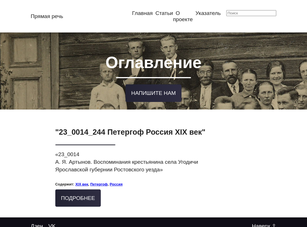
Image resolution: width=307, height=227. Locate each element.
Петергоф (99, 183)
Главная (142, 13)
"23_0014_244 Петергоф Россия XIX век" (130, 131)
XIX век (81, 183)
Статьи (164, 13)
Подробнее (78, 197)
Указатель (208, 13)
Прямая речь (47, 16)
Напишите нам (153, 92)
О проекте (183, 16)
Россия (116, 183)
